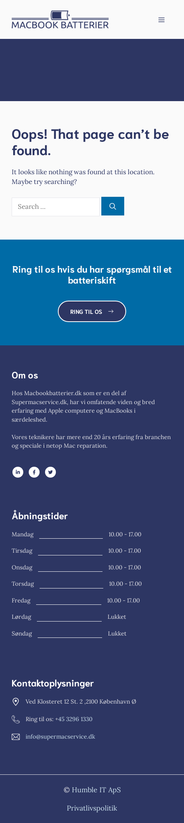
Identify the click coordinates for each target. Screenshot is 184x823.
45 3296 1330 (75, 719)
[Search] (112, 206)
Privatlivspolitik (92, 808)
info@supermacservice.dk (60, 736)
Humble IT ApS (96, 789)
